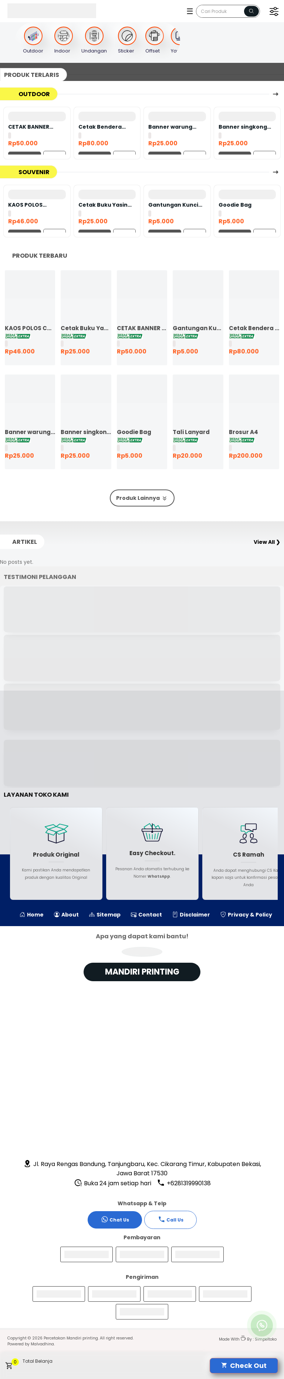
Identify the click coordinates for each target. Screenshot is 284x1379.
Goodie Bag (235, 205)
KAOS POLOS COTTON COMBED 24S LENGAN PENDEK (36, 205)
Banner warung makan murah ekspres (170, 127)
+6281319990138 (184, 1183)
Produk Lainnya (142, 498)
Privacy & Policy (246, 914)
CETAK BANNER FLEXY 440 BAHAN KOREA (32, 127)
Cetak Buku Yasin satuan (103, 205)
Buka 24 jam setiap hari (112, 1183)
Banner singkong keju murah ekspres (247, 127)
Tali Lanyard (191, 432)
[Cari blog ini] (228, 11)
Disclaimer (191, 914)
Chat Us (115, 1219)
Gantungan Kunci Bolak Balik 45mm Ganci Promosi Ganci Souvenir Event (173, 205)
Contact (146, 914)
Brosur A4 (243, 432)
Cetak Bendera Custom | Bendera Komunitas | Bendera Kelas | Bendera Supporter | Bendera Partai (106, 127)
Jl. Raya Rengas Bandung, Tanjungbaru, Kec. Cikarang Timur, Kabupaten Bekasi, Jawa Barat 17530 (142, 1169)
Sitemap (105, 914)
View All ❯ (267, 542)
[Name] (251, 11)
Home (32, 914)
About (66, 914)
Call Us (170, 1219)
